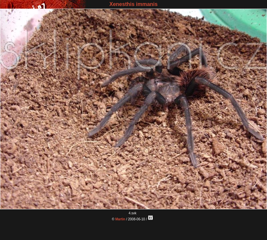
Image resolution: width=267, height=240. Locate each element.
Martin (120, 219)
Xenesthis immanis (134, 4)
